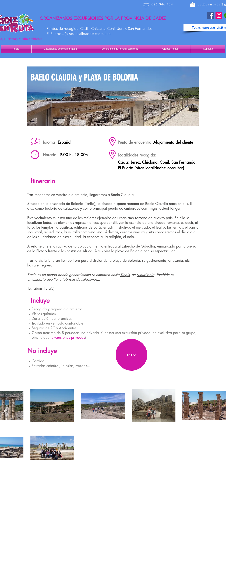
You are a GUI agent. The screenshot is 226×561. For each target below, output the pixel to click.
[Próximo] (193, 96)
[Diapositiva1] (113, 120)
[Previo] (32, 96)
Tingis (125, 274)
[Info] (131, 355)
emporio (38, 279)
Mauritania (145, 274)
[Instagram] (219, 15)
